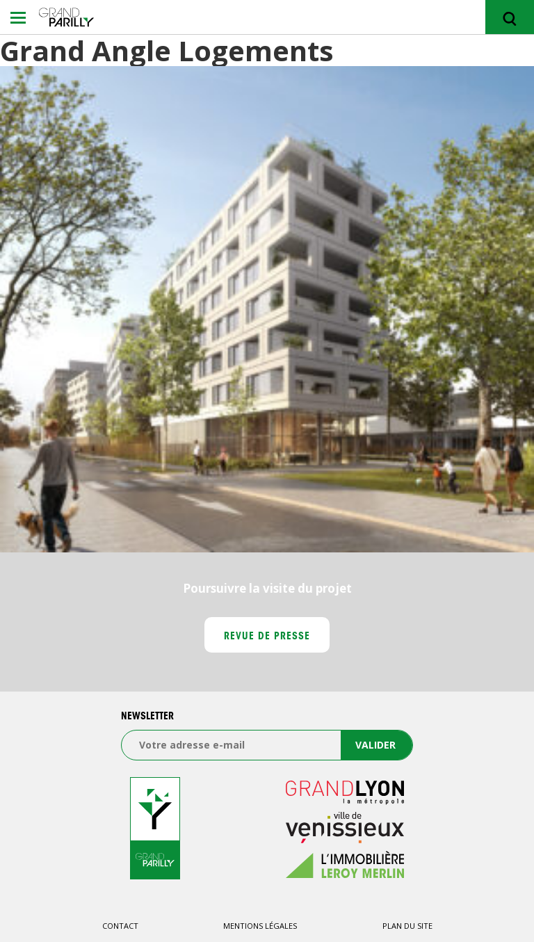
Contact (120, 925)
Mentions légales (260, 925)
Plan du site (407, 925)
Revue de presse (267, 637)
